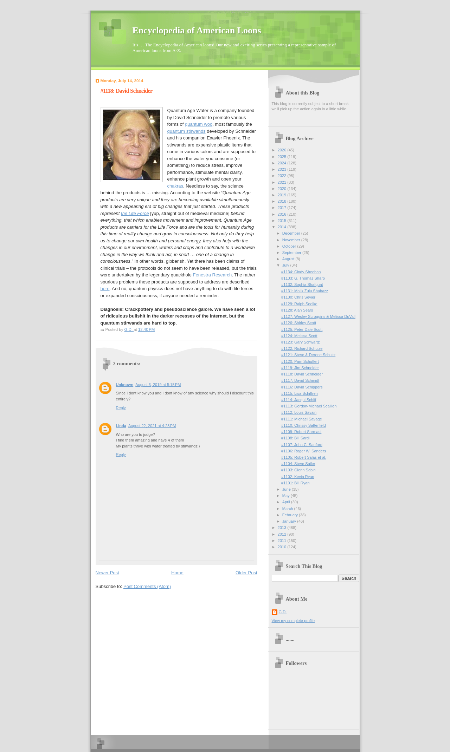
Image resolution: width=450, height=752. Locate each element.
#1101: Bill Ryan (295, 483)
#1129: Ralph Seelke (299, 304)
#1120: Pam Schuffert (300, 361)
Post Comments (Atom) (147, 586)
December (291, 233)
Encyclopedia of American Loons (197, 30)
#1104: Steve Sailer (298, 464)
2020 (283, 189)
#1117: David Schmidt (300, 380)
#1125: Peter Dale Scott (301, 329)
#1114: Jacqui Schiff (298, 400)
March (288, 508)
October (289, 246)
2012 (283, 534)
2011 (283, 540)
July (286, 265)
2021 (283, 182)
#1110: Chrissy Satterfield (303, 425)
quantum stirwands (186, 131)
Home (177, 572)
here (105, 288)
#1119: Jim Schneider (300, 368)
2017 (283, 207)
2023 (283, 169)
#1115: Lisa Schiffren (299, 393)
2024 (283, 163)
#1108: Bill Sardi (295, 438)
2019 (283, 195)
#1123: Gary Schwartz (300, 342)
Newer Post (107, 572)
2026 (283, 150)
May (286, 495)
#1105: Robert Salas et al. (303, 457)
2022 (283, 176)
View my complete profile (293, 621)
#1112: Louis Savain (298, 412)
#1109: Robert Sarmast (301, 432)
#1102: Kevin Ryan (297, 477)
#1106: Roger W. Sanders (303, 451)
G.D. (283, 612)
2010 (283, 547)
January (289, 521)
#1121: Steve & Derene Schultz (308, 355)
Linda (121, 426)
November (291, 240)
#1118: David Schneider (302, 374)
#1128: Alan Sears (297, 310)
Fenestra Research (212, 274)
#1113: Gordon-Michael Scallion (308, 406)
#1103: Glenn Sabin (298, 470)
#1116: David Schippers (301, 387)
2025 (283, 157)
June (287, 489)
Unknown (125, 384)
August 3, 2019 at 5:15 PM (158, 384)
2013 (283, 527)
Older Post (246, 572)
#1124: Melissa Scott (299, 336)
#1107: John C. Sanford (301, 445)
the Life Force (135, 213)
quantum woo (198, 124)
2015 (283, 220)
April (286, 502)
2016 (283, 214)
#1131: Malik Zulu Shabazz (304, 291)
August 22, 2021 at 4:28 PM (152, 426)
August (288, 259)
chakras (175, 186)
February (290, 515)
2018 (283, 201)
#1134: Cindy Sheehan (301, 272)
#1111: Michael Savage (301, 419)
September (292, 252)
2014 (283, 227)
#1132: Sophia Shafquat (302, 284)
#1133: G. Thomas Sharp (303, 278)
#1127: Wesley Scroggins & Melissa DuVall (318, 316)
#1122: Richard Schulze (301, 348)
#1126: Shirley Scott (298, 323)
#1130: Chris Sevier (298, 297)
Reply (121, 408)
